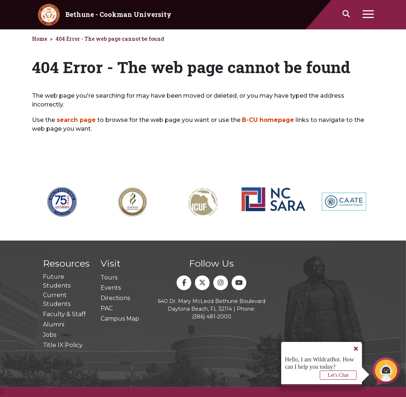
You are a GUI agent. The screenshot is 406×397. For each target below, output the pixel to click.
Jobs (49, 334)
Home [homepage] (39, 38)
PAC (107, 308)
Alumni (53, 324)
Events (111, 287)
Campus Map (120, 318)
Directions (115, 298)
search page (76, 119)
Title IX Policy (63, 345)
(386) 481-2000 (211, 316)
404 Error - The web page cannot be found (109, 38)
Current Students (56, 299)
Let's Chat (338, 375)
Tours (109, 277)
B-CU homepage (268, 119)
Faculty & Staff (64, 314)
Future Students (56, 281)
